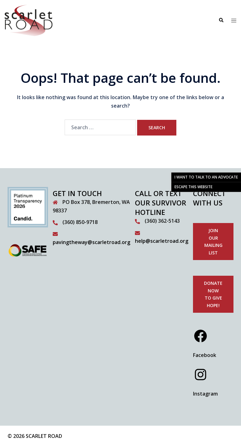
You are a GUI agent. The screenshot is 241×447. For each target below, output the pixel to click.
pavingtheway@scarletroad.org (91, 242)
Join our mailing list (213, 241)
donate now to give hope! (213, 294)
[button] (220, 20)
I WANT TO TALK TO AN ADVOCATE (206, 177)
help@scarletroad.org (161, 240)
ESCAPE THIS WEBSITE (193, 186)
